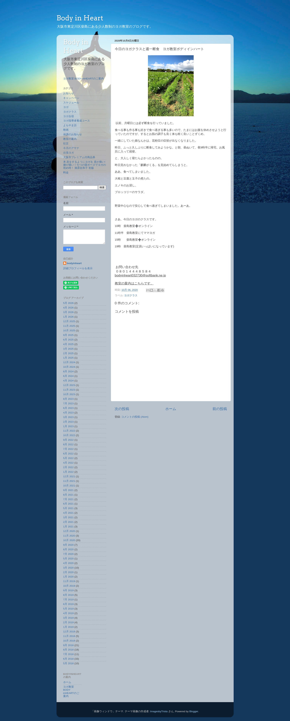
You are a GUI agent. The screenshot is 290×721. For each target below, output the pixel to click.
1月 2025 (68, 357)
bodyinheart (74, 263)
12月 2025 (69, 321)
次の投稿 (122, 409)
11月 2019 (69, 581)
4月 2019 (68, 613)
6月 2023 (68, 408)
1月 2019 (68, 627)
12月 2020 (69, 531)
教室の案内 (70, 139)
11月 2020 (69, 535)
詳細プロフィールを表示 (78, 268)
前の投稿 (220, 409)
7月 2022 (68, 449)
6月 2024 (68, 376)
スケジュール (71, 102)
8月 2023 (68, 398)
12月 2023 (69, 385)
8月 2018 (68, 649)
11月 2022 (69, 430)
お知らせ (68, 93)
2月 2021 (68, 522)
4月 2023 (68, 412)
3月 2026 (68, 312)
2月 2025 (68, 353)
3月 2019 (68, 617)
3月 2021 (68, 517)
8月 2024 (68, 371)
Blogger (193, 711)
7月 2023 (68, 403)
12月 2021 (69, 476)
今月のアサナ (71, 148)
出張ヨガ (68, 152)
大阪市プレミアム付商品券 (79, 157)
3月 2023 (68, 417)
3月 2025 (68, 348)
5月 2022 (68, 458)
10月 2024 (69, 366)
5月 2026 (68, 303)
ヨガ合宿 (68, 116)
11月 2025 (69, 325)
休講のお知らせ (72, 134)
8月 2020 (68, 549)
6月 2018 (68, 658)
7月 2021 (68, 499)
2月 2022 (68, 467)
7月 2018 (68, 654)
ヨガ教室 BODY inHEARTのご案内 (83, 78)
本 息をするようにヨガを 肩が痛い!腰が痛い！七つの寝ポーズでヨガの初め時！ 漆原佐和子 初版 (84, 164)
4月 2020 (68, 563)
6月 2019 (68, 604)
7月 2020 (68, 554)
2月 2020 (68, 572)
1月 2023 (68, 426)
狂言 (66, 143)
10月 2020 (69, 540)
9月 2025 (68, 335)
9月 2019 (68, 590)
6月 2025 (68, 339)
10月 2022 (69, 435)
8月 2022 (68, 444)
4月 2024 (68, 380)
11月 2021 (69, 481)
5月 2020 (68, 558)
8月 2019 (68, 595)
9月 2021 (68, 490)
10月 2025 (69, 330)
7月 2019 (68, 599)
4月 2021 (68, 512)
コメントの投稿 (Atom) (134, 416)
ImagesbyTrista (159, 711)
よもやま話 (70, 125)
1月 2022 (68, 471)
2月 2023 (68, 421)
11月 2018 (69, 636)
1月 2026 (68, 316)
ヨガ (66, 107)
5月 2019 (68, 608)
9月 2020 (68, 544)
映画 (66, 129)
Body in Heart (80, 18)
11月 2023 (69, 389)
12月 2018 (69, 631)
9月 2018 (68, 645)
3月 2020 (68, 567)
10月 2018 (69, 640)
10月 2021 (69, 485)
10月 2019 (69, 585)
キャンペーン (71, 98)
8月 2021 (68, 494)
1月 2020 (68, 576)
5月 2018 (68, 663)
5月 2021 (68, 508)
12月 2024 (69, 362)
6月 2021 (68, 503)
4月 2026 (68, 307)
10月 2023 (69, 394)
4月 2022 (68, 462)
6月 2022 (68, 453)
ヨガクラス (130, 295)
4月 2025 (68, 344)
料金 (66, 172)
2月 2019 (68, 622)
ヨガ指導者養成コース (76, 120)
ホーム (170, 409)
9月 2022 (68, 439)
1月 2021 (68, 526)
